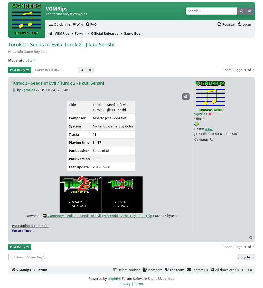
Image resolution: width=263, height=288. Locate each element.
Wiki (78, 24)
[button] (246, 257)
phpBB (113, 278)
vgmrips (200, 114)
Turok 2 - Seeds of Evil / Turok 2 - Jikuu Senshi (61, 44)
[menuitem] (60, 24)
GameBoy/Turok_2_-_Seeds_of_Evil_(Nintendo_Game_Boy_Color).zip (97, 215)
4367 (209, 128)
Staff (31, 60)
